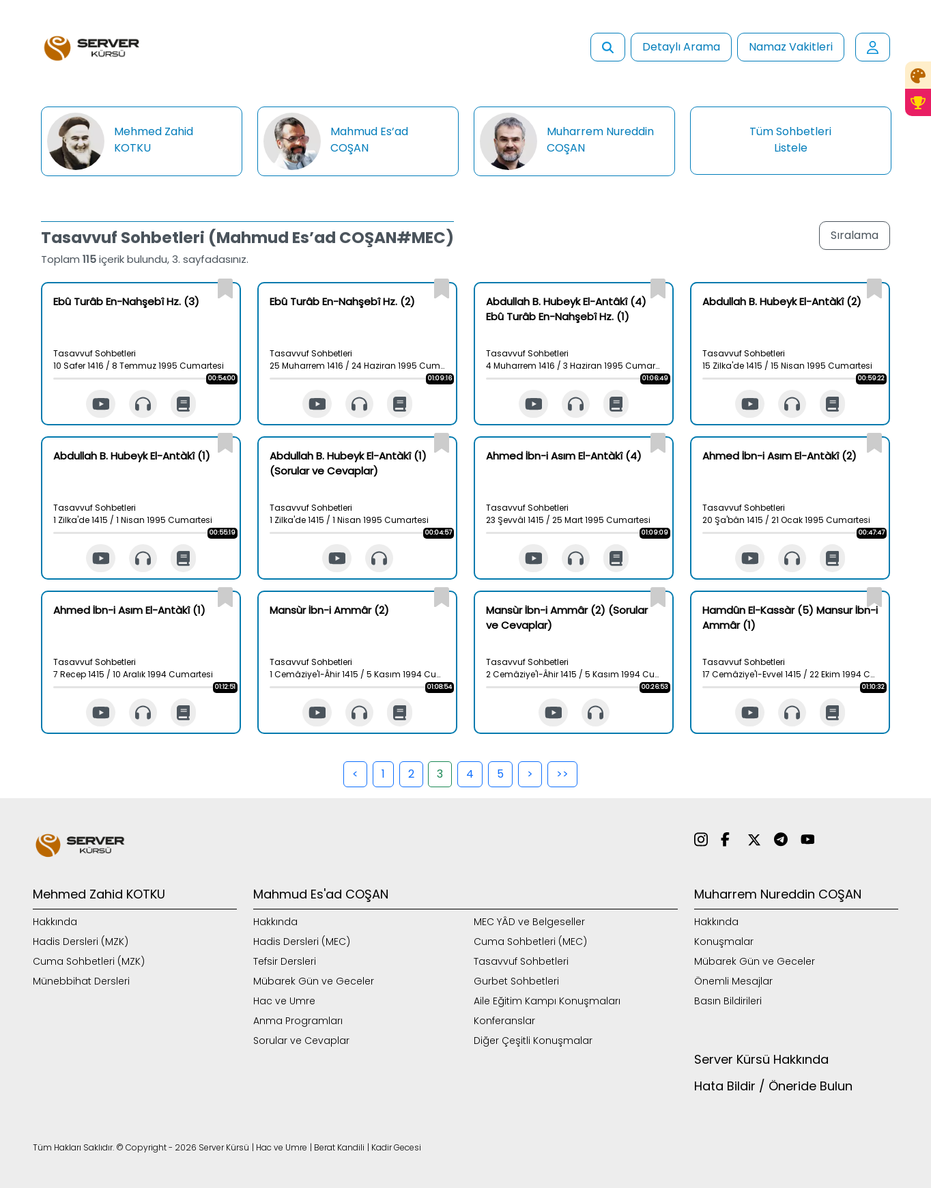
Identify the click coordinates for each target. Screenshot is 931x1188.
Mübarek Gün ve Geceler (313, 981)
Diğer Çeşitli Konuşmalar (533, 1040)
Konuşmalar (724, 941)
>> (562, 774)
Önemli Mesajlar (733, 981)
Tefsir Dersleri (284, 961)
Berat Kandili (339, 1147)
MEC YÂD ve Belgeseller (529, 922)
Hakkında (55, 922)
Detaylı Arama (681, 47)
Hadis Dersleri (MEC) (301, 941)
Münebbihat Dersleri (81, 981)
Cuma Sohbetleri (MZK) (89, 961)
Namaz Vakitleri (791, 47)
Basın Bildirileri (728, 1001)
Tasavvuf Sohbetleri (521, 961)
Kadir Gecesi (396, 1147)
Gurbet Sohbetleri (516, 981)
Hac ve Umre (284, 1001)
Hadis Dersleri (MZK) (80, 941)
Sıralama (854, 235)
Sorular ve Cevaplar (301, 1040)
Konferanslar (504, 1021)
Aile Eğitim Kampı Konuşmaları (547, 1001)
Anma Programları (298, 1021)
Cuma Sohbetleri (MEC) (530, 941)
